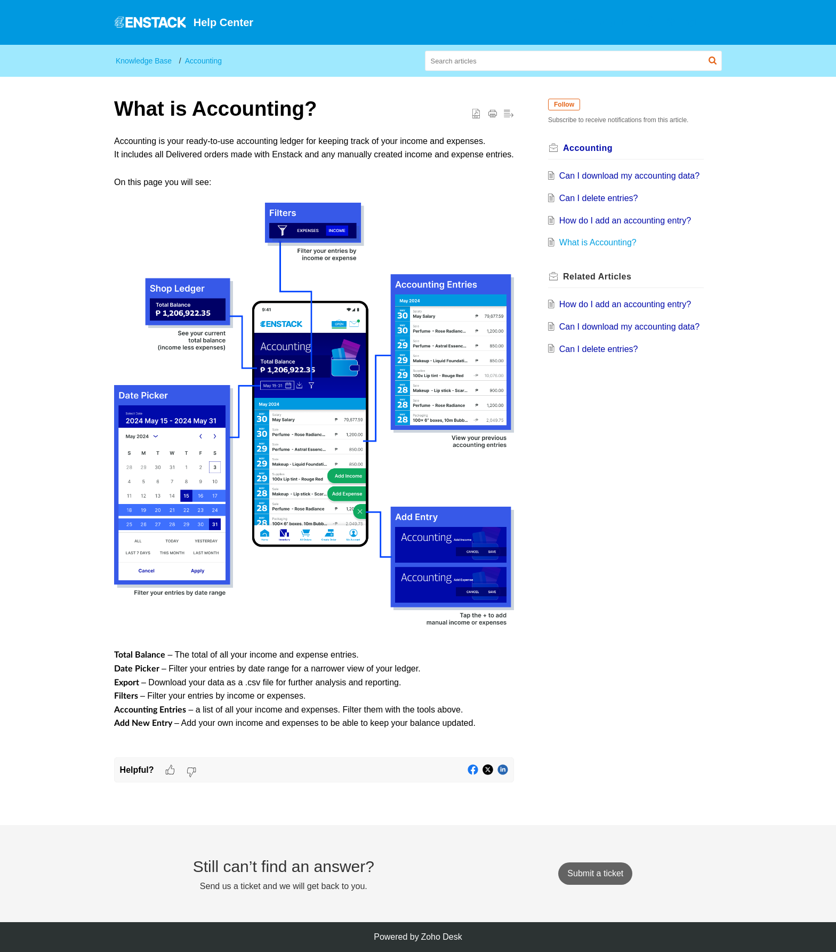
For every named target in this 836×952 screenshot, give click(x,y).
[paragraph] (314, 445)
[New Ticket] (595, 873)
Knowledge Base (144, 61)
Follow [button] (564, 104)
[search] (573, 61)
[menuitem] (573, 22)
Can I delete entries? (598, 198)
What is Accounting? (598, 242)
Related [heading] (597, 276)
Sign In (614, 22)
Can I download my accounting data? (629, 175)
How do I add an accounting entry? (625, 220)
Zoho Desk (441, 936)
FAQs (573, 22)
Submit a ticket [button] (595, 873)
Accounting (203, 61)
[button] (650, 22)
